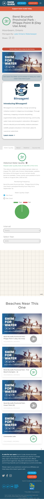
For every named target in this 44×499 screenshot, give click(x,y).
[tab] (8, 147)
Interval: (7, 226)
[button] (40, 3)
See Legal (29, 496)
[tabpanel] (22, 197)
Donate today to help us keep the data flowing (22, 49)
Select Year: (8, 237)
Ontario (19, 30)
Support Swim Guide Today (22, 9)
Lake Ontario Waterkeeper (25, 34)
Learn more (9, 135)
